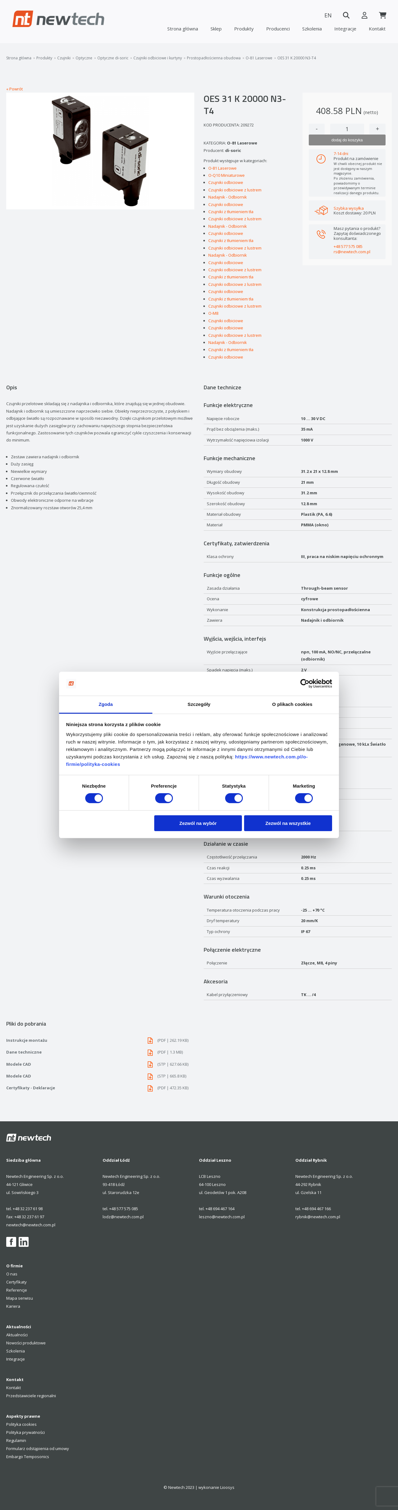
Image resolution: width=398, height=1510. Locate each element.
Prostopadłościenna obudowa (214, 58)
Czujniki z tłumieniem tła (230, 211)
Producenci (278, 28)
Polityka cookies (21, 1424)
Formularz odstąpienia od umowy (37, 1448)
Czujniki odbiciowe (225, 182)
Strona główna (182, 28)
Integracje (345, 28)
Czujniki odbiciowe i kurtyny (157, 58)
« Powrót (14, 89)
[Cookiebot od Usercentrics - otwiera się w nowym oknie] (305, 683)
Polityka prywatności (25, 1432)
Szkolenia (312, 28)
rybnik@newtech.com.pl (317, 1216)
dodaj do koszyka (347, 140)
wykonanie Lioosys (216, 1487)
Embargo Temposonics (27, 1456)
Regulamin (16, 1440)
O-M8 (213, 313)
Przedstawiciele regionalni (31, 1395)
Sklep (216, 28)
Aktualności (17, 1335)
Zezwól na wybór (198, 823)
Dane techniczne (100, 1052)
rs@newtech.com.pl (352, 251)
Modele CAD (100, 1064)
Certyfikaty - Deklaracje (100, 1087)
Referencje (16, 1290)
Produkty (244, 28)
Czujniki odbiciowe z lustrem (234, 190)
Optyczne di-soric (112, 58)
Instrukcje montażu (100, 1040)
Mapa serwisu (19, 1298)
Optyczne (84, 58)
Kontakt (377, 28)
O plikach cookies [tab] (292, 704)
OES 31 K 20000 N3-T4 (296, 58)
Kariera (13, 1306)
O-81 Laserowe (259, 58)
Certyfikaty (16, 1282)
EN (326, 15)
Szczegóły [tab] (198, 704)
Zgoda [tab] (106, 704)
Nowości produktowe (26, 1343)
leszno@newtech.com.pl (222, 1216)
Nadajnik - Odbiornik (227, 197)
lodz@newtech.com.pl (123, 1216)
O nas (11, 1274)
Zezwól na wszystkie (288, 823)
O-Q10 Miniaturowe (226, 175)
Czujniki (64, 58)
